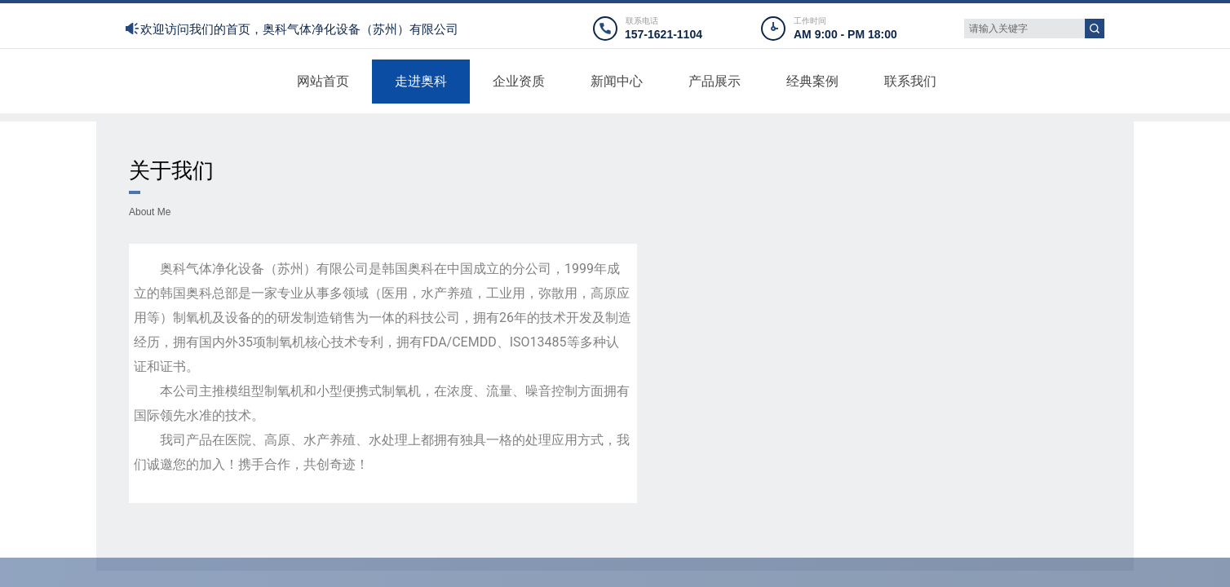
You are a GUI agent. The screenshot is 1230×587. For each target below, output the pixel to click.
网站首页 (323, 81)
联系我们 (910, 81)
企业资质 (519, 81)
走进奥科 (421, 81)
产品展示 (714, 81)
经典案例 (812, 81)
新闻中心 (617, 81)
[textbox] (1024, 28)
